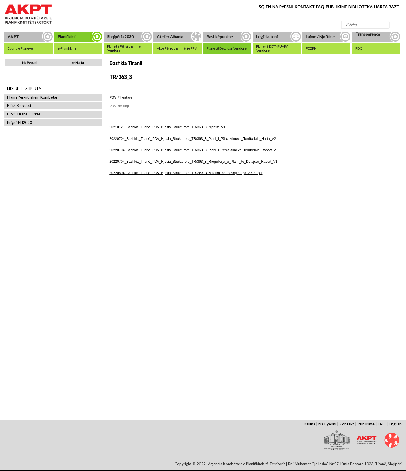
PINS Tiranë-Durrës (23, 114)
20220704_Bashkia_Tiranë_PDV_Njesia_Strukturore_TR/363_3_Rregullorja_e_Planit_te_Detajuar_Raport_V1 (193, 162)
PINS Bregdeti (19, 105)
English (395, 423)
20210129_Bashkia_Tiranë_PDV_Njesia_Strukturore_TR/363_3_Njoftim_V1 (167, 127)
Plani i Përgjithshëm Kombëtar (32, 97)
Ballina (309, 423)
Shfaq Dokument (132, 229)
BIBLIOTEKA (360, 6)
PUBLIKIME (336, 6)
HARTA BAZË (386, 6)
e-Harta (78, 62)
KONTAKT (304, 6)
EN (268, 6)
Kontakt (346, 423)
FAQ (320, 6)
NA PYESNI (282, 6)
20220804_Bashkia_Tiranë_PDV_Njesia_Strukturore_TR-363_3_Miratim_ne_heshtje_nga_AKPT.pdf (185, 173)
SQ (261, 6)
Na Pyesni (29, 62)
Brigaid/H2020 (19, 123)
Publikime (366, 423)
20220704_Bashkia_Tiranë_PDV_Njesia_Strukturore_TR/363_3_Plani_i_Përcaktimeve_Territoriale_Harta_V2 (192, 139)
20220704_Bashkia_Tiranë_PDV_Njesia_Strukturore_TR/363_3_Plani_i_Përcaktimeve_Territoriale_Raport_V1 (193, 150)
